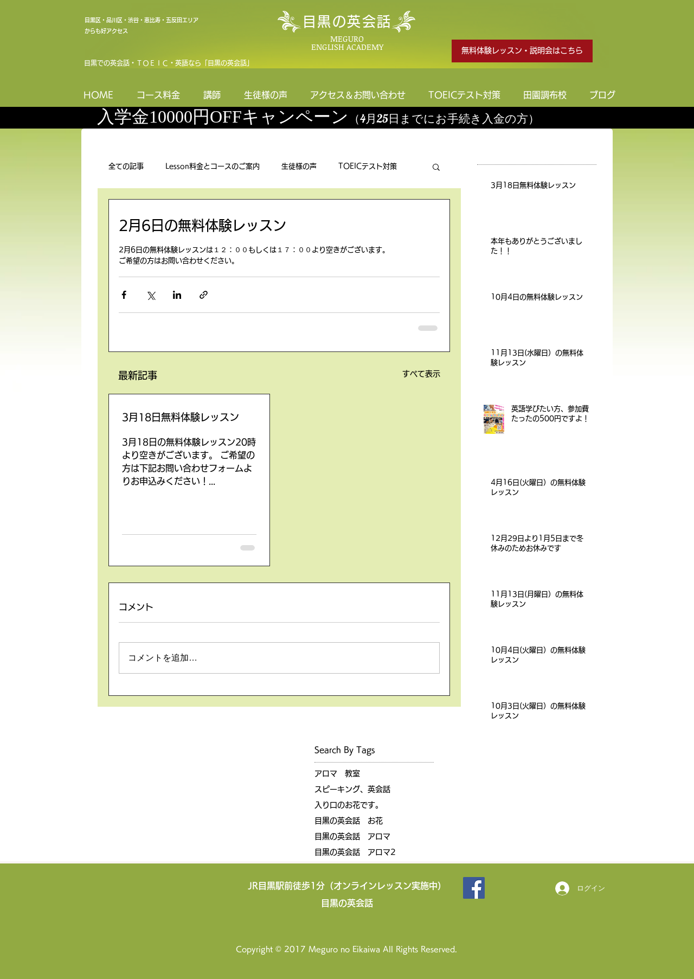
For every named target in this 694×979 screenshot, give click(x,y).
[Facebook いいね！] (514, 888)
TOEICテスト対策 (367, 166)
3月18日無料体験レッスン (180, 417)
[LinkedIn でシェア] (177, 295)
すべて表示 (421, 373)
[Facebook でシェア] (124, 295)
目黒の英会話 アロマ (352, 836)
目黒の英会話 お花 (348, 820)
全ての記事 (126, 166)
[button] (436, 166)
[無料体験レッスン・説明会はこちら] (522, 51)
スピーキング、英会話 (352, 789)
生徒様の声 (299, 166)
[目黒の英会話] (474, 888)
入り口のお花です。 (348, 805)
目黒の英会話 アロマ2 (355, 852)
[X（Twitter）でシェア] (150, 295)
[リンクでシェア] (203, 295)
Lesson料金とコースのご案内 (212, 166)
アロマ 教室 (337, 773)
